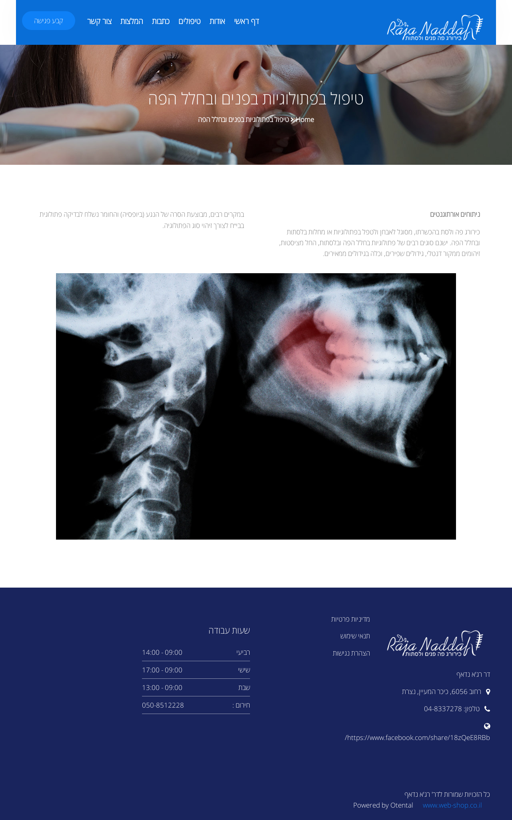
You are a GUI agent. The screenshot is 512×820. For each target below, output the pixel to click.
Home (305, 119)
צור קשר (99, 21)
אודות (217, 21)
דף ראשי (246, 21)
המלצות (131, 21)
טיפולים (189, 21)
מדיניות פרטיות (350, 619)
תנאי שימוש (355, 635)
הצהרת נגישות (351, 653)
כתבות (161, 21)
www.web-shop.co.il (452, 805)
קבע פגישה (48, 20)
